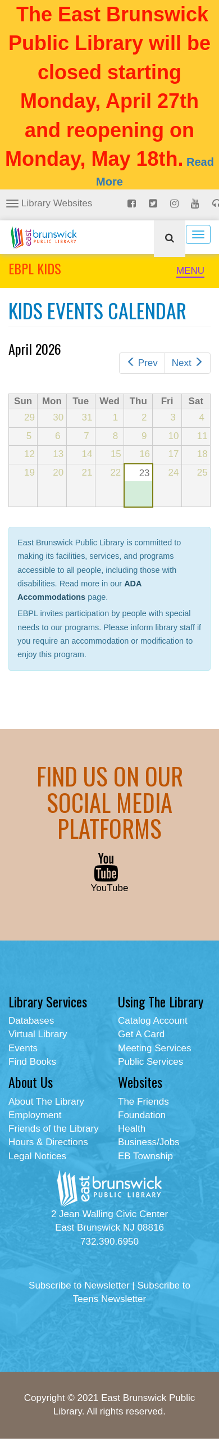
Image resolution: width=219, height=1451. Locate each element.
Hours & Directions (48, 1142)
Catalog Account (153, 1020)
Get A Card (141, 1034)
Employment (34, 1115)
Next (187, 363)
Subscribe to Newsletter (79, 1285)
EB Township (145, 1156)
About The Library (46, 1101)
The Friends (143, 1101)
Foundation (142, 1115)
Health (131, 1128)
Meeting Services (154, 1048)
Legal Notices (37, 1156)
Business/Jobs (149, 1142)
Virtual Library (37, 1034)
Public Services (150, 1061)
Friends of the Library (53, 1128)
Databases (31, 1020)
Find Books (32, 1061)
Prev (142, 363)
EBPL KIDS (34, 268)
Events (23, 1048)
